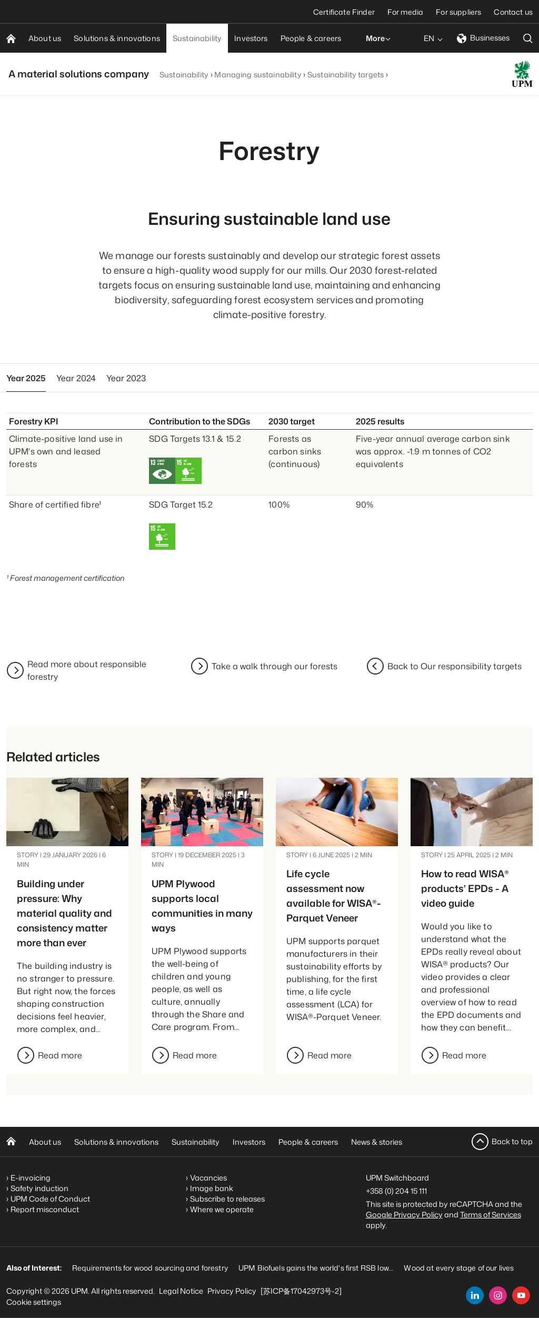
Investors (249, 1141)
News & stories (376, 1141)
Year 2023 (126, 378)
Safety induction (39, 1188)
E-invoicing (31, 1177)
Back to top (512, 1141)
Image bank (211, 1188)
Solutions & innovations (116, 1141)
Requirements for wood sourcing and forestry (150, 1268)
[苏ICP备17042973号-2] (301, 1290)
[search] (528, 38)
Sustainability (183, 74)
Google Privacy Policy (404, 1214)
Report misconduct (45, 1209)
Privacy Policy (231, 1290)
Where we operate (222, 1209)
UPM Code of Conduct (50, 1198)
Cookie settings (33, 1301)
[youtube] (521, 1295)
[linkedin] (475, 1295)
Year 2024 (76, 378)
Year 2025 (26, 378)
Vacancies (208, 1177)
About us (45, 1141)
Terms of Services (490, 1214)
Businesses (483, 37)
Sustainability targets (345, 74)
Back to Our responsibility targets (454, 666)
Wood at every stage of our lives (459, 1268)
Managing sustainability (257, 74)
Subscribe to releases (227, 1198)
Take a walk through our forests (274, 666)
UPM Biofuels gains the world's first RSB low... (316, 1268)
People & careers (308, 1141)
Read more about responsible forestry (86, 670)
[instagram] (498, 1295)
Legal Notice (181, 1290)
